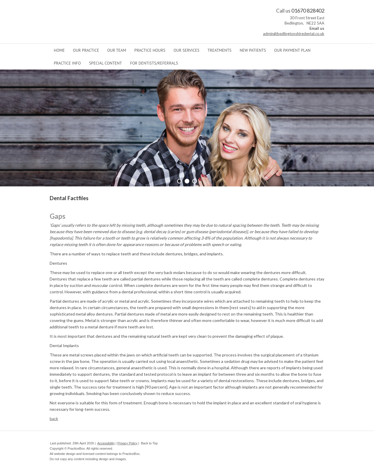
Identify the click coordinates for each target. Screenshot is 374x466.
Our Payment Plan (292, 50)
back (54, 418)
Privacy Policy (127, 443)
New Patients (253, 50)
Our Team (116, 50)
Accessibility (106, 443)
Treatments (219, 50)
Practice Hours (149, 50)
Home (59, 50)
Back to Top (149, 443)
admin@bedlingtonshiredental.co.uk (293, 33)
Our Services (186, 50)
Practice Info (67, 63)
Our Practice (86, 50)
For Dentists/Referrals (154, 63)
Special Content (105, 63)
